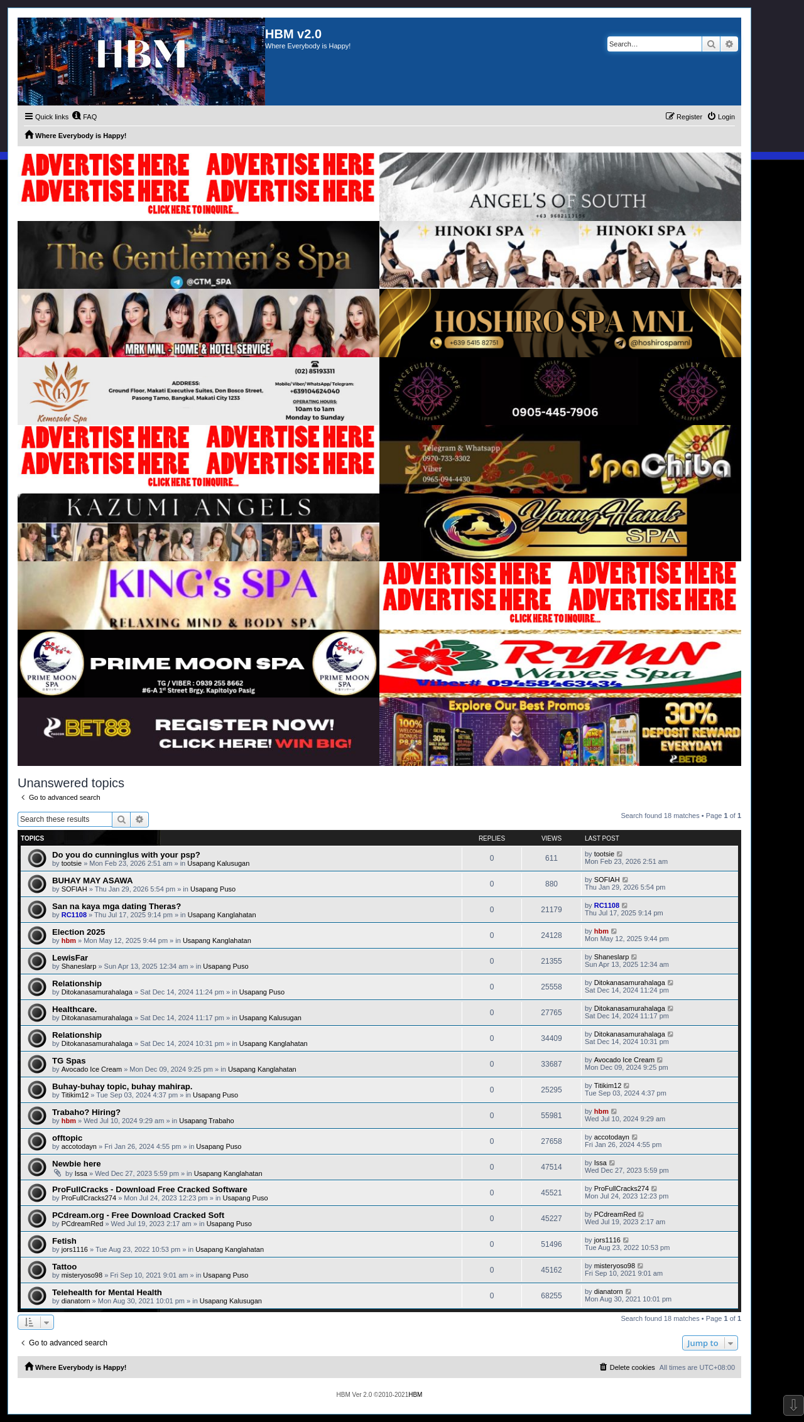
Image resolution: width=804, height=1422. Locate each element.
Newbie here (76, 1163)
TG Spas (69, 1060)
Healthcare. (74, 1009)
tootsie (72, 863)
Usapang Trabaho (206, 1120)
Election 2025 (78, 932)
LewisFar (70, 957)
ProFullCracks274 (89, 1198)
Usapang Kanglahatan (222, 914)
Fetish (64, 1241)
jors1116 (75, 1249)
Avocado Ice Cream (92, 1069)
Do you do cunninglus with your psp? (126, 854)
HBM (415, 1394)
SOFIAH (74, 889)
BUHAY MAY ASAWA (92, 880)
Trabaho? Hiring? (86, 1112)
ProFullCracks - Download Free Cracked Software (149, 1189)
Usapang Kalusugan (218, 863)
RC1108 (74, 914)
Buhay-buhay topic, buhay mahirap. (122, 1086)
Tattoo (64, 1266)
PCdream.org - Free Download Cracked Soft (138, 1215)
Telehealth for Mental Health (107, 1292)
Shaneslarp (79, 966)
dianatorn (76, 1301)
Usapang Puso (213, 889)
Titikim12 (75, 1095)
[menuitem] (84, 116)
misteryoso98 (82, 1275)
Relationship (77, 983)
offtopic (67, 1138)
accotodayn (79, 1146)
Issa (81, 1173)
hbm (69, 940)
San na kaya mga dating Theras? (116, 906)
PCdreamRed (83, 1223)
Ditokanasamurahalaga (97, 992)
